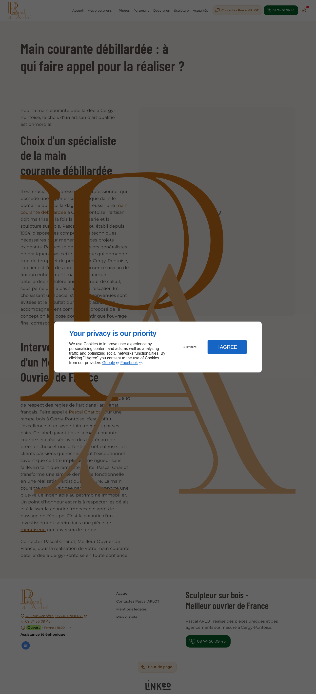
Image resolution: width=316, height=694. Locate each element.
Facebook (129, 363)
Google (108, 363)
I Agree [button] (227, 347)
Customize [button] (190, 347)
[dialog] (158, 347)
